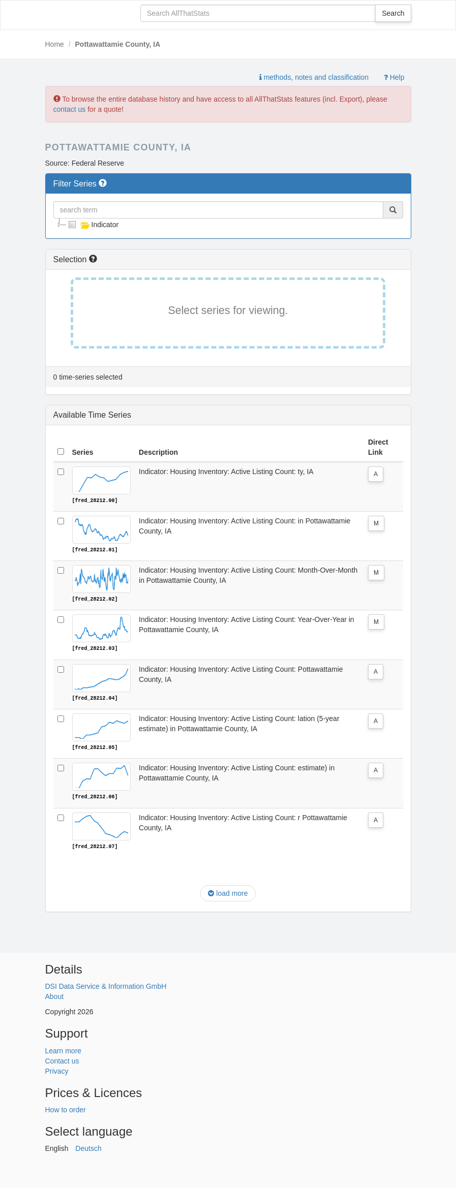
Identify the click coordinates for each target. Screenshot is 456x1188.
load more (228, 892)
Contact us (62, 1059)
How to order (65, 1109)
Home (54, 44)
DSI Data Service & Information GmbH (106, 985)
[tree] (228, 224)
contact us (69, 109)
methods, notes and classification (314, 77)
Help (394, 77)
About (54, 995)
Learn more (63, 1049)
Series (83, 452)
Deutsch (88, 1147)
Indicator (92, 224)
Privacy (57, 1070)
